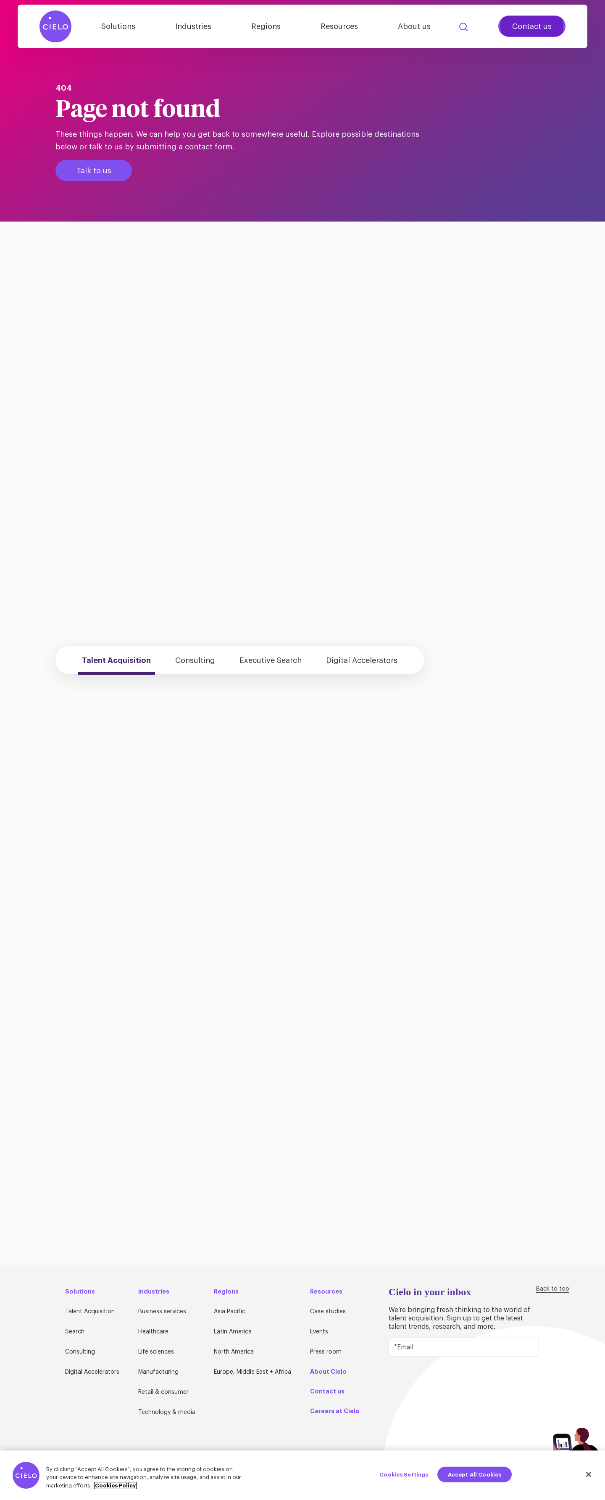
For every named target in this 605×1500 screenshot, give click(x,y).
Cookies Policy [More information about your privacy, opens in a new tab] (115, 1488)
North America (234, 1352)
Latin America (233, 1332)
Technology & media (166, 1412)
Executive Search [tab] (270, 660)
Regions (266, 26)
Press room (326, 1352)
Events (319, 1332)
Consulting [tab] (195, 660)
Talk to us (93, 171)
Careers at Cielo (335, 1411)
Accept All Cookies (474, 1477)
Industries (193, 26)
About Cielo (328, 1372)
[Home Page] (55, 26)
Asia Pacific (229, 1312)
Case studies (328, 1312)
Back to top (552, 1289)
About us (414, 26)
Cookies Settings (403, 1477)
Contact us (532, 26)
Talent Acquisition (90, 1312)
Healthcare (153, 1332)
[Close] (588, 1477)
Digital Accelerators (92, 1372)
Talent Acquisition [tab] (116, 660)
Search (463, 27)
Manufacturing (158, 1372)
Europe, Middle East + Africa (252, 1372)
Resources (339, 26)
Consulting (80, 1352)
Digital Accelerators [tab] (361, 660)
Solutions (118, 26)
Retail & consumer (163, 1392)
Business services (162, 1312)
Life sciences (156, 1352)
